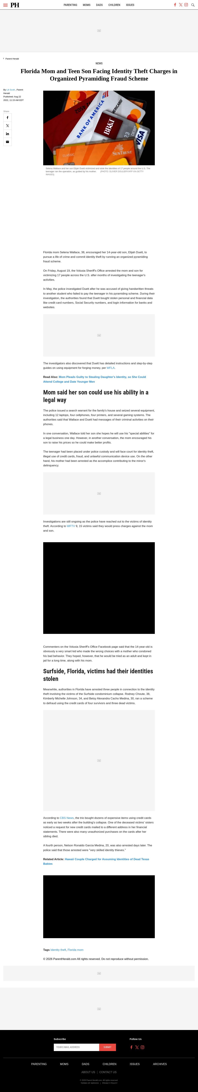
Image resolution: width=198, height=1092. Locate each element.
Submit (107, 1047)
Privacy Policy (109, 1083)
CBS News (67, 818)
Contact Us (108, 1072)
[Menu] (5, 5)
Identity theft (58, 949)
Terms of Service (90, 1083)
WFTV (71, 526)
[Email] (7, 142)
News (99, 63)
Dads (99, 5)
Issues (130, 5)
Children (114, 5)
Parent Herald (12, 58)
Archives (160, 1064)
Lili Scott (11, 89)
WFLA (111, 368)
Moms (86, 5)
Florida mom (75, 949)
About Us (88, 1072)
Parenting (70, 5)
